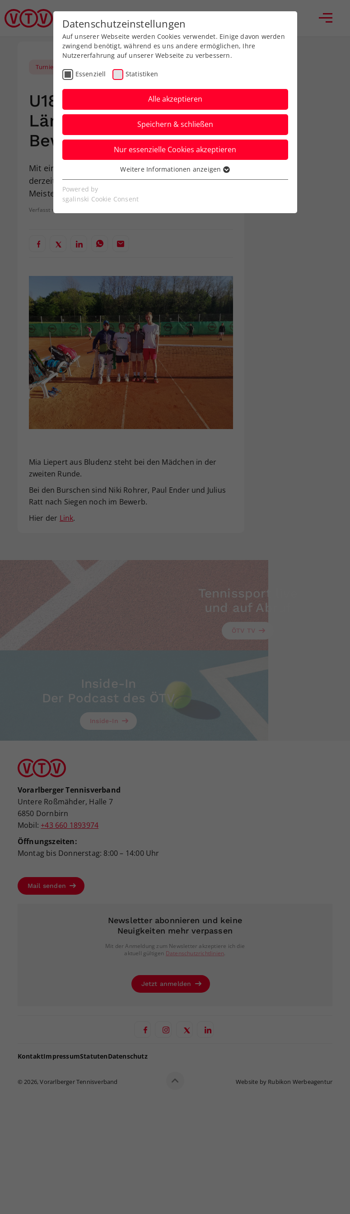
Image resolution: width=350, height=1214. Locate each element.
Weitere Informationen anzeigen (174, 169)
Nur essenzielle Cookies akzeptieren (175, 149)
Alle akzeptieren (175, 99)
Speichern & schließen (175, 124)
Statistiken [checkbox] (142, 74)
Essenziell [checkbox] (90, 74)
